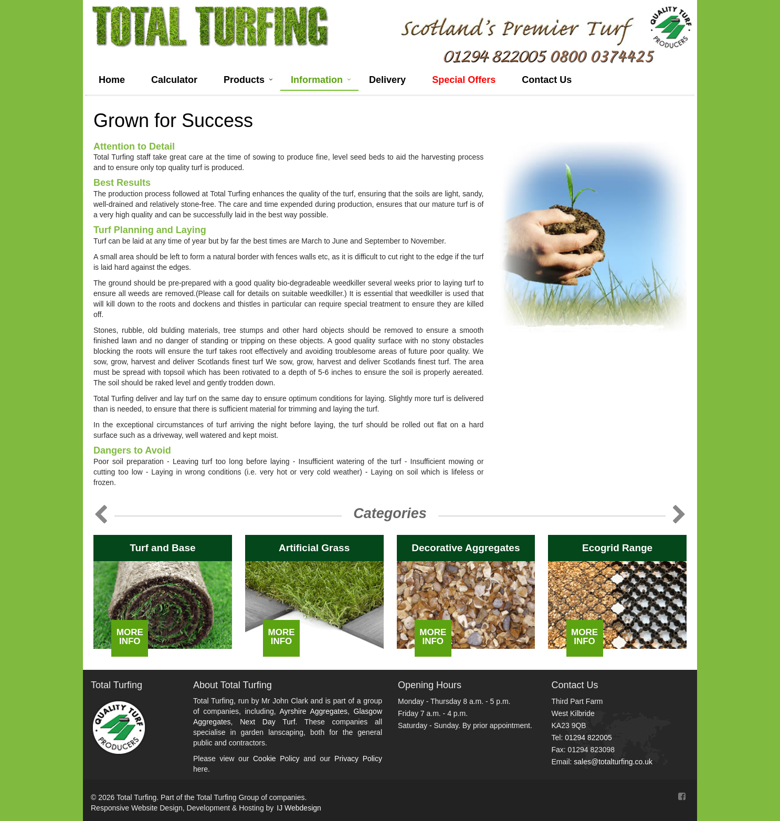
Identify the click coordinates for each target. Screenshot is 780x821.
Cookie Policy (276, 758)
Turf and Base (162, 547)
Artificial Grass (314, 547)
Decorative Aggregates (466, 547)
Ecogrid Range (617, 547)
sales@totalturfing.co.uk (613, 761)
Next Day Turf (267, 722)
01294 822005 (588, 737)
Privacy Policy (358, 758)
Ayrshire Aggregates (313, 711)
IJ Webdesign (299, 808)
